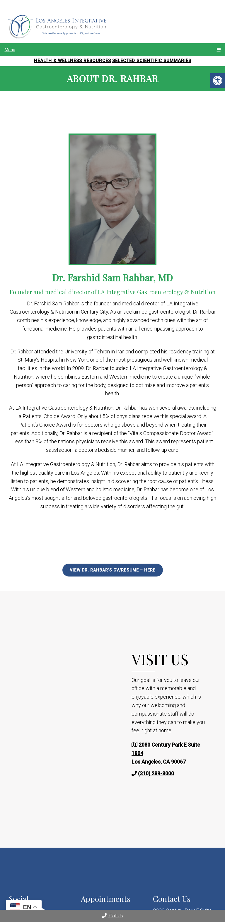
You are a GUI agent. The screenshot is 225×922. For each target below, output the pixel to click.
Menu (10, 49)
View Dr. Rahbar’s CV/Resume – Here (113, 570)
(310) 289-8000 (156, 773)
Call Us (112, 915)
